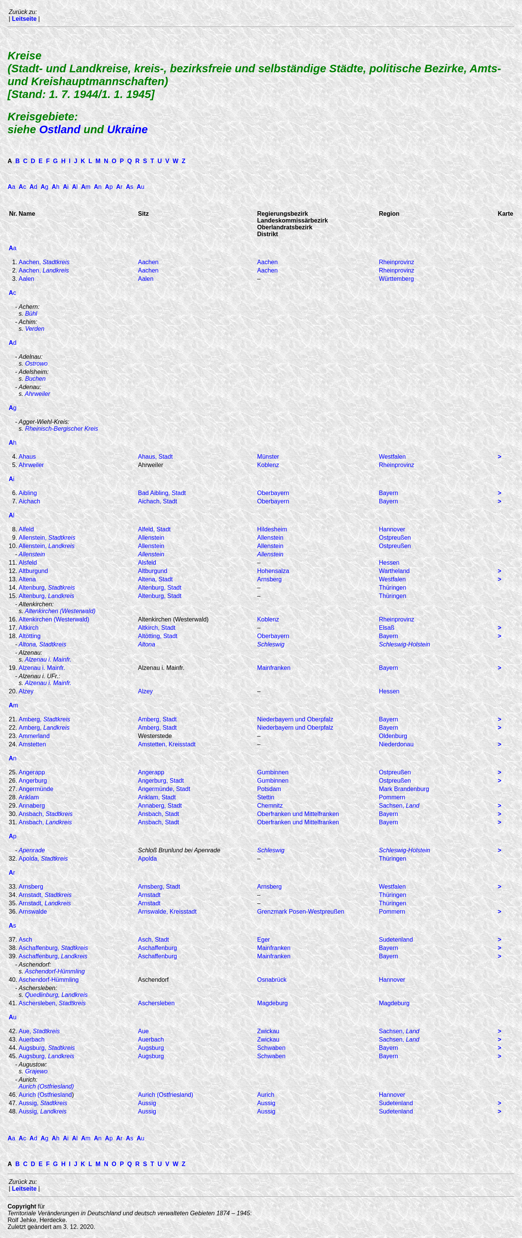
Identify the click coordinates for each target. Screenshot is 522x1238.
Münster (268, 456)
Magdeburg (272, 1003)
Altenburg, (47, 587)
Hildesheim (272, 529)
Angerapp (32, 772)
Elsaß (386, 627)
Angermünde (36, 789)
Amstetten (32, 744)
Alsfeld (28, 562)
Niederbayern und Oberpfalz (295, 719)
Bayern (388, 493)
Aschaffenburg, (53, 948)
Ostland (59, 129)
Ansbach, (45, 814)
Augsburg (151, 1048)
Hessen (389, 562)
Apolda (147, 858)
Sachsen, (399, 805)
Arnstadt (149, 895)
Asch (25, 939)
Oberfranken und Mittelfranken (298, 814)
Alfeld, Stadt (154, 529)
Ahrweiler (37, 394)
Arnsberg (269, 579)
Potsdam (269, 789)
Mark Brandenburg (404, 789)
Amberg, (44, 719)
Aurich (265, 1095)
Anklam (29, 797)
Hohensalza (273, 571)
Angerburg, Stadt (161, 780)
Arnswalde (33, 911)
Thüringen (392, 587)
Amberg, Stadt (157, 719)
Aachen (148, 262)
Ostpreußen (395, 537)
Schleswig (270, 644)
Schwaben (271, 1048)
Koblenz (268, 465)
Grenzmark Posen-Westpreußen (300, 911)
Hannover (392, 529)
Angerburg (33, 780)
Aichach (29, 501)
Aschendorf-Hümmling (55, 971)
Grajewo (36, 1071)
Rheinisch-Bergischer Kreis (61, 428)
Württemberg (396, 279)
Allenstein (151, 537)
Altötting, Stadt (157, 636)
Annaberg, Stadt (160, 805)
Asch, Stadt (153, 939)
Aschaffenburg (157, 948)
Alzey (26, 691)
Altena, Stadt (155, 579)
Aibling (28, 493)
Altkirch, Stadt (156, 627)
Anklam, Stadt (157, 797)
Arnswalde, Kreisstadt (167, 911)
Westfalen (392, 456)
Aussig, (43, 1103)
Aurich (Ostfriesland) (46, 1086)
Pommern (392, 797)
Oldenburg (393, 736)
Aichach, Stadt (157, 501)
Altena (27, 579)
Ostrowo (36, 363)
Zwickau (268, 1031)
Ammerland (34, 736)
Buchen (35, 378)
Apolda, (43, 858)
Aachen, (44, 262)
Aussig (147, 1103)
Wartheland (394, 571)
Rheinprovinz (396, 262)
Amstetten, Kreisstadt (166, 744)
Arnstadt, (45, 895)
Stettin (265, 797)
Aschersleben (156, 1003)
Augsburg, (47, 1048)
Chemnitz (270, 805)
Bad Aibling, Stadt (162, 493)
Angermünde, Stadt (164, 789)
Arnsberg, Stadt (159, 886)
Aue (143, 1031)
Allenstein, (47, 537)
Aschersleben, (52, 1003)
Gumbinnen (273, 772)
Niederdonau (396, 744)
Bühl (31, 313)
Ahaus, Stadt (155, 456)
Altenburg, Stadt (159, 587)
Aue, (39, 1031)
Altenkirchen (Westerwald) (60, 611)
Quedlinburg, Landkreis (56, 995)
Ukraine (127, 129)
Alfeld (26, 529)
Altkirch (28, 627)
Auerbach (32, 1039)
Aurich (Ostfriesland (45, 1095)
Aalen (26, 279)
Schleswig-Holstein (404, 644)
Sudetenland (396, 939)
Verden (34, 328)
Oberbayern (273, 493)
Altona (146, 644)
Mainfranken (274, 668)
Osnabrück (271, 979)
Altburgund (33, 571)
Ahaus (27, 456)
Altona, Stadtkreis (42, 644)
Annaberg (32, 805)
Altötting (30, 636)
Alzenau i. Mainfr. (48, 659)
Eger (263, 939)
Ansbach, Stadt (158, 814)
